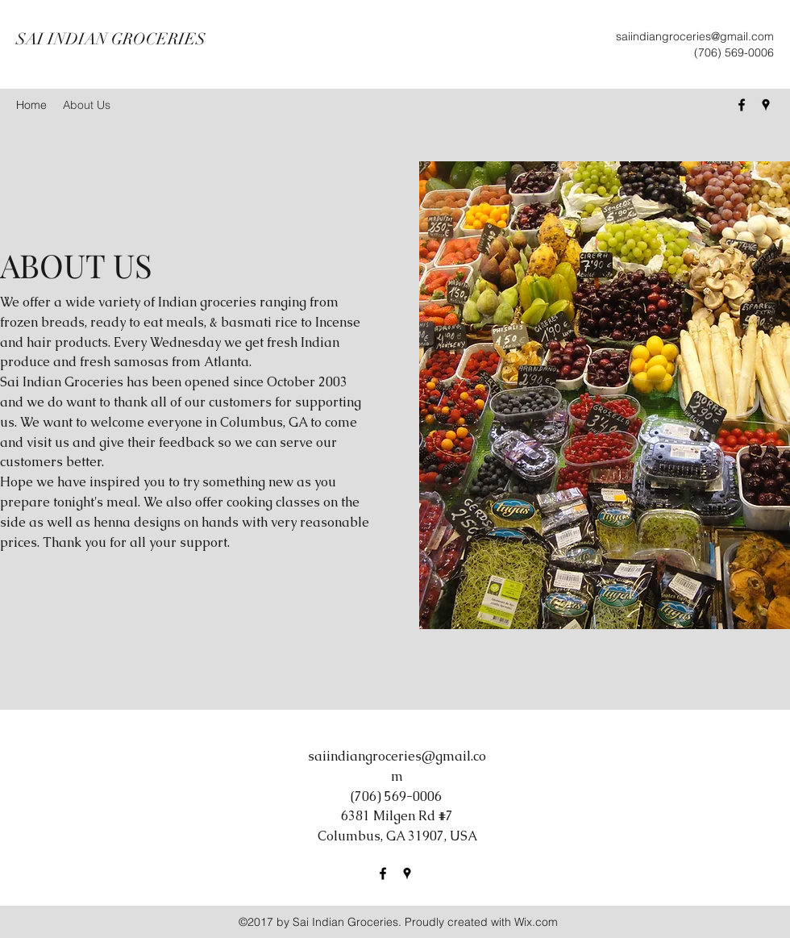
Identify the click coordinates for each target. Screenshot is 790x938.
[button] (604, 395)
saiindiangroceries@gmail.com (695, 36)
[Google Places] (766, 105)
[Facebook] (742, 105)
